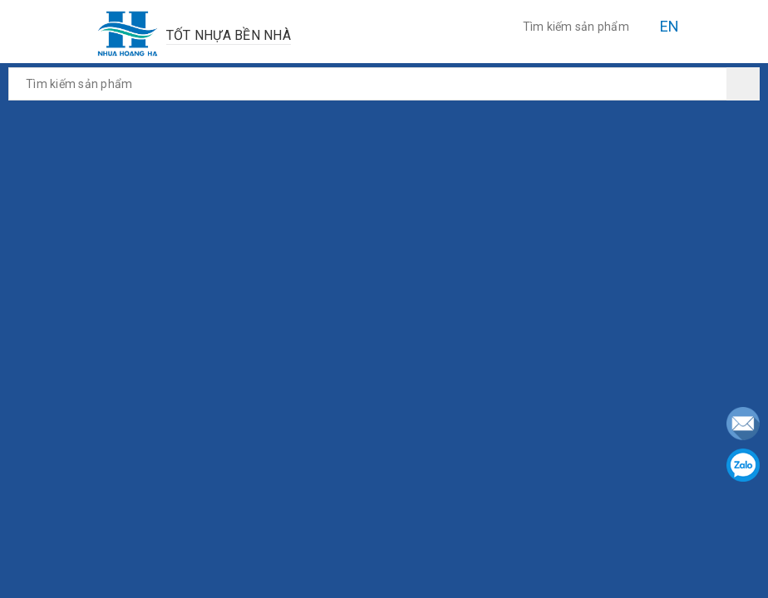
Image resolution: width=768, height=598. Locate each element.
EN (670, 26)
